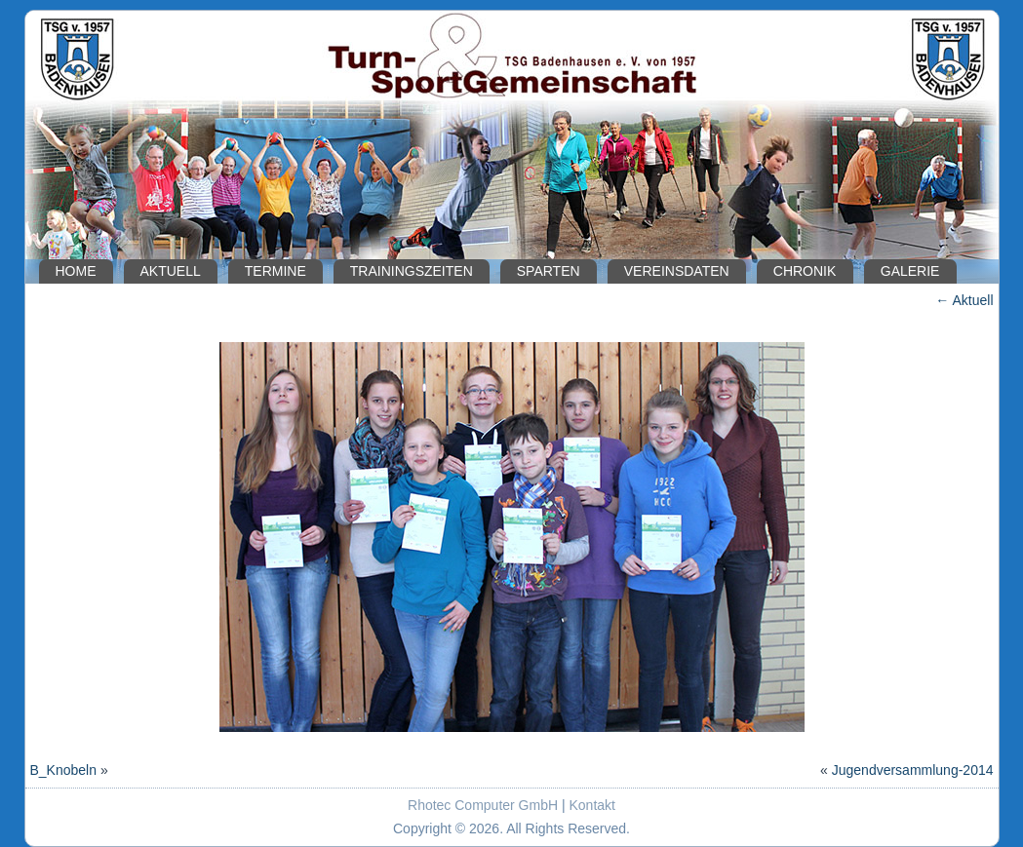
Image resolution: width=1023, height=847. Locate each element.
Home (76, 271)
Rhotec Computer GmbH (483, 805)
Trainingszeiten (411, 271)
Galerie (910, 271)
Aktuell (170, 271)
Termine (275, 271)
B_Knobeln (64, 770)
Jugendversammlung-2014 (913, 770)
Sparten (548, 271)
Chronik (805, 271)
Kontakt (592, 805)
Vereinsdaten (676, 271)
